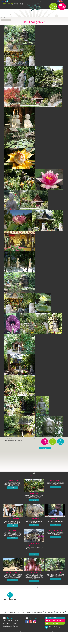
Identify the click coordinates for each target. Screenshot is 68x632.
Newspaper (54, 1)
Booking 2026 (47, 14)
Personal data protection (33, 631)
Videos (5, 17)
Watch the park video (55, 626)
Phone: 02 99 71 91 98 (9, 623)
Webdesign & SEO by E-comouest (51, 631)
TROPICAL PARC (7, 620)
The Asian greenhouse (55, 530)
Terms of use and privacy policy (16, 631)
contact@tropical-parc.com (10, 626)
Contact (44, 1)
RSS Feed (41, 631)
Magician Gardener (12, 530)
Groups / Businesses (62, 14)
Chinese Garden (12, 480)
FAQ (50, 1)
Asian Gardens (55, 480)
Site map (25, 631)
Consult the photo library (55, 628)
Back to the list (6, 20)
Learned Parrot (55, 518)
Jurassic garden (34, 518)
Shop (43, 16)
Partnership (54, 16)
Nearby (48, 16)
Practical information (17, 14)
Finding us (11, 16)
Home (2, 17)
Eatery (5, 16)
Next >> (64, 586)
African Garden (34, 494)
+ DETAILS (12, 487)
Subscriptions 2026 (37, 14)
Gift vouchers (27, 14)
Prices (8, 14)
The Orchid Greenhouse (34, 572)
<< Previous (4, 586)
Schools (53, 14)
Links (48, 1)
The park (3, 14)
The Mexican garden (12, 572)
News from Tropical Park (34, 16)
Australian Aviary (12, 518)
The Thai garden (55, 572)
